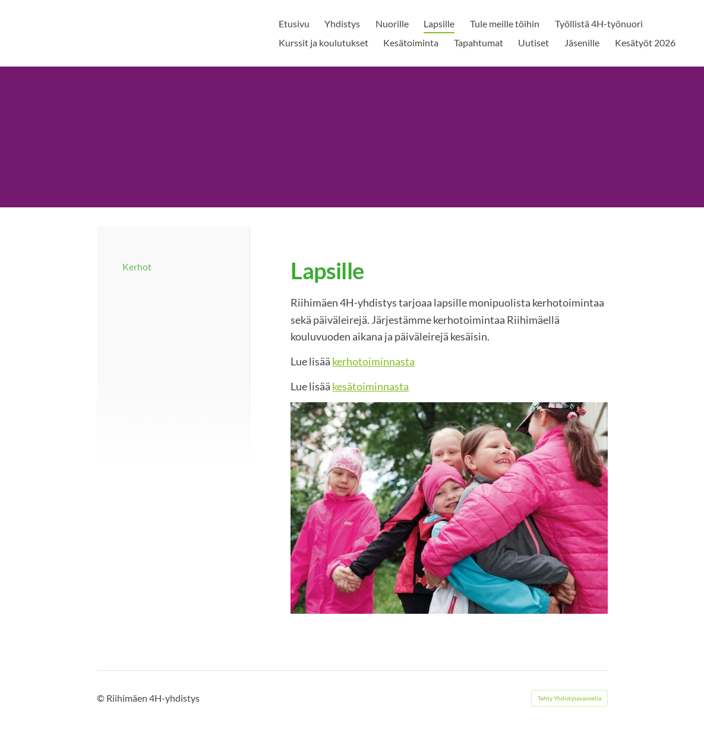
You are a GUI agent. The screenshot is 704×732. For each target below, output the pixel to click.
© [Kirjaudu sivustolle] (101, 697)
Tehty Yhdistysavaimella (569, 698)
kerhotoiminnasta (373, 361)
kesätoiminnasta (370, 386)
